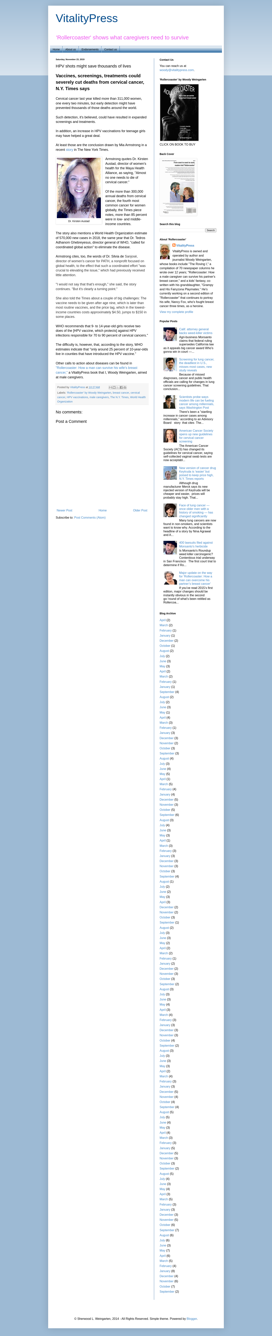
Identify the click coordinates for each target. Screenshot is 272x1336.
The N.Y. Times (119, 397)
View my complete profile (176, 311)
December (167, 640)
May (162, 666)
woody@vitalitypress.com (177, 70)
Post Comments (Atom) (90, 517)
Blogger (192, 1318)
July (162, 656)
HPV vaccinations (77, 397)
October (165, 645)
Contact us (110, 49)
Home (56, 49)
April (163, 620)
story (69, 150)
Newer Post (64, 510)
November (167, 743)
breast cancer (121, 392)
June (163, 661)
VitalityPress (87, 18)
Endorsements (90, 49)
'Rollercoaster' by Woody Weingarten (89, 392)
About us (70, 49)
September (167, 692)
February (166, 630)
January (165, 635)
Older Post (140, 510)
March (164, 625)
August (164, 650)
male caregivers (99, 397)
